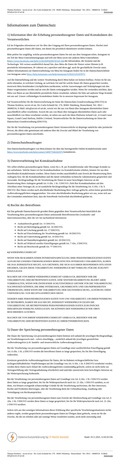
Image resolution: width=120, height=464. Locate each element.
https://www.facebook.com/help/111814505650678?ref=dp (35, 61)
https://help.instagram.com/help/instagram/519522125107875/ (56, 74)
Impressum (108, 12)
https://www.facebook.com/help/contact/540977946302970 (35, 152)
